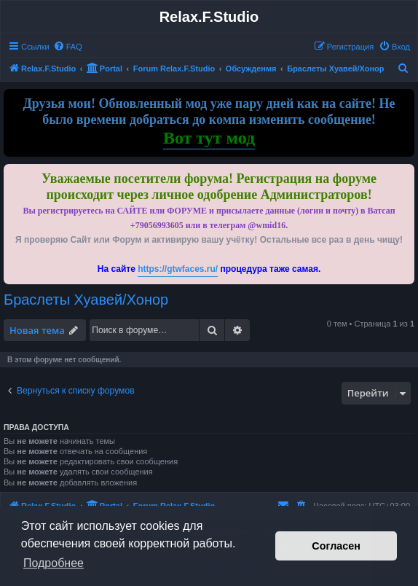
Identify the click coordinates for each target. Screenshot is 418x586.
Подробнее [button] (53, 563)
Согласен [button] (336, 546)
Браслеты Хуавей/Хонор (86, 300)
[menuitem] (67, 46)
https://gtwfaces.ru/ (178, 269)
